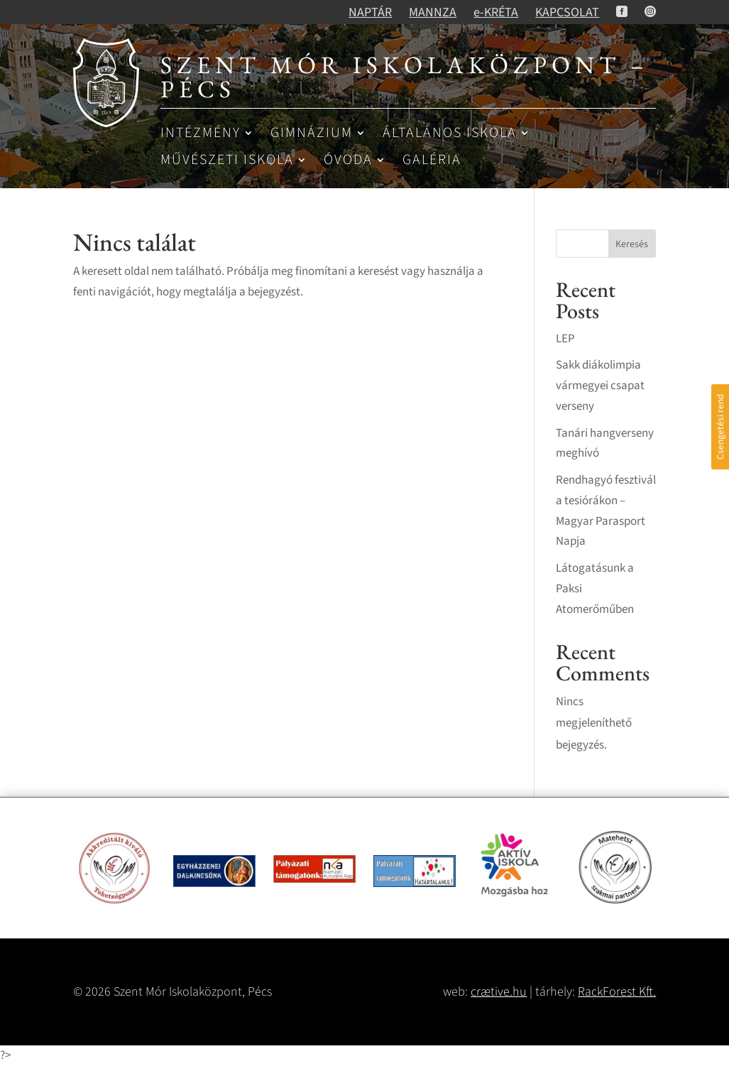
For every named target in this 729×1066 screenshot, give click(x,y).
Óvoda (348, 161)
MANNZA (432, 12)
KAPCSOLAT (567, 12)
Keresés (631, 244)
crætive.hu (499, 992)
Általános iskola (450, 134)
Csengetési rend (720, 426)
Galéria (431, 161)
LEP (565, 338)
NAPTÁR (370, 12)
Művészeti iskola (227, 161)
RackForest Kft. (617, 992)
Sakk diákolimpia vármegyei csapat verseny (600, 386)
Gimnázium (311, 134)
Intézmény (200, 134)
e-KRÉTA (495, 12)
